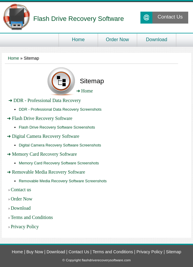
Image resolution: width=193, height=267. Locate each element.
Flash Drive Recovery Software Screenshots (57, 127)
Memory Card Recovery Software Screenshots (59, 163)
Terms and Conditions (32, 217)
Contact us (21, 189)
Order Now (21, 198)
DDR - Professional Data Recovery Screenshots (60, 109)
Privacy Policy (25, 226)
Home (13, 58)
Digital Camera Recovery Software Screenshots (60, 145)
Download (21, 208)
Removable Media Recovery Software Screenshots (63, 181)
